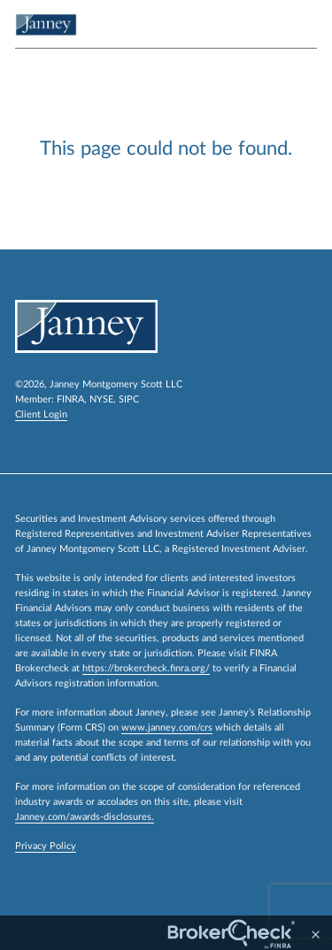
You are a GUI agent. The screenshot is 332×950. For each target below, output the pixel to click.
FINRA (70, 399)
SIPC (129, 399)
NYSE (101, 399)
